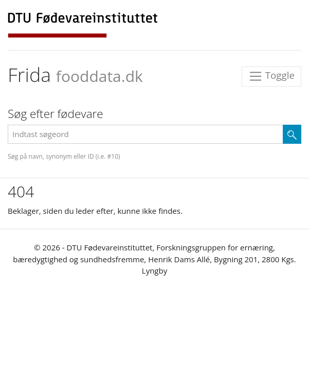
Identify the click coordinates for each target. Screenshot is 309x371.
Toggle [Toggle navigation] (271, 76)
